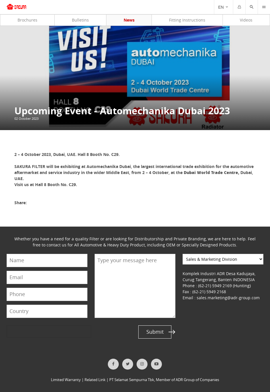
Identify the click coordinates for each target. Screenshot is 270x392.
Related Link (95, 379)
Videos (246, 20)
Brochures (27, 20)
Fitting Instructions (187, 20)
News (129, 20)
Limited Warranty (66, 379)
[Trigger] (264, 7)
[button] (252, 7)
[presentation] (29, 331)
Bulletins (80, 20)
